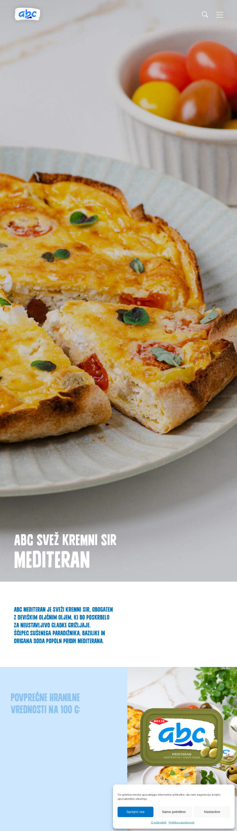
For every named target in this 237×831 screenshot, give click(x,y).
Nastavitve (212, 812)
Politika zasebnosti (181, 822)
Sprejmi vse (135, 812)
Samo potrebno (174, 812)
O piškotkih (158, 822)
